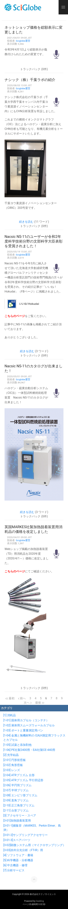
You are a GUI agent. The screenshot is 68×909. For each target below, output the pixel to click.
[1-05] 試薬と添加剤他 (17, 745)
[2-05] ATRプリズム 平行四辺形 (23, 780)
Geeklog (40, 901)
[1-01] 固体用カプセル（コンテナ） (26, 720)
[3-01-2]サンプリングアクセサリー (25, 835)
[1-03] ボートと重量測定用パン (23, 730)
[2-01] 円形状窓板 (14, 760)
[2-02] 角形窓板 (13, 765)
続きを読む (26, 221)
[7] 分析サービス (13, 870)
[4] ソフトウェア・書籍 (18, 855)
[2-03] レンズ (11, 770)
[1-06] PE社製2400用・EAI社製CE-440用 (29, 750)
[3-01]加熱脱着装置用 (17, 820)
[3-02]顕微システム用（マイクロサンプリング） (34, 845)
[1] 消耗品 (9, 715)
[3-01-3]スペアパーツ (16, 840)
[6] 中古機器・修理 (15, 865)
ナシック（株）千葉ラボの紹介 (30, 80)
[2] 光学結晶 (11, 755)
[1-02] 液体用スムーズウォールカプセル (29, 725)
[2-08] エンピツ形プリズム (20, 795)
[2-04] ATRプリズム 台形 (19, 775)
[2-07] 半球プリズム (16, 790)
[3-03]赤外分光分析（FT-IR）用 (23, 850)
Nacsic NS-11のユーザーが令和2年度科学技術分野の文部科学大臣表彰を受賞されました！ (34, 241)
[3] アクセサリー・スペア (19, 815)
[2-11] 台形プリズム (16, 810)
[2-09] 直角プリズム (16, 800)
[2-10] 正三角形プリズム (18, 805)
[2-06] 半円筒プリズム (17, 785)
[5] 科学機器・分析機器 (18, 860)
